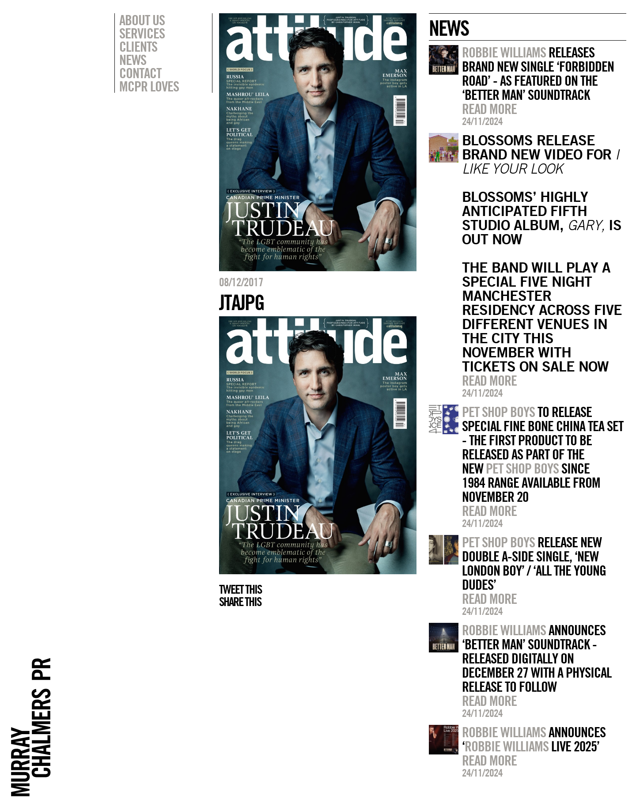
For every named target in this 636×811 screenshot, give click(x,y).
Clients (138, 46)
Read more (489, 108)
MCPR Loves (149, 86)
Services (142, 33)
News (132, 59)
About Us (142, 20)
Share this (240, 601)
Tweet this (240, 589)
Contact (140, 73)
